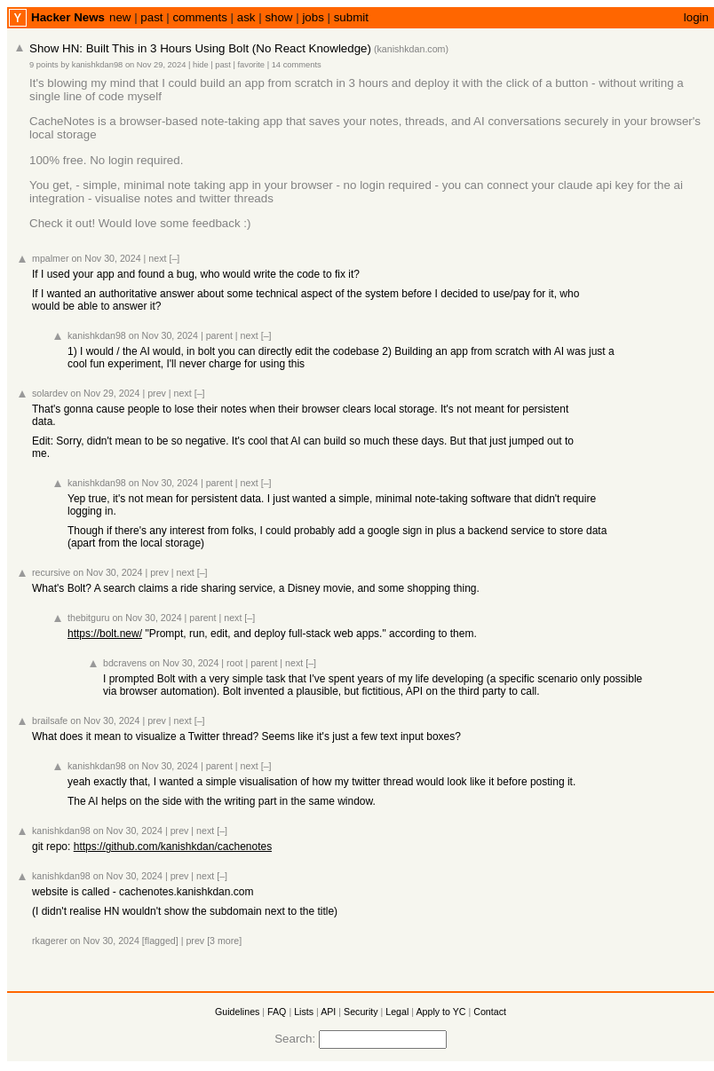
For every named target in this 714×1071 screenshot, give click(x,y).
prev (156, 393)
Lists (303, 1011)
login (696, 17)
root (234, 663)
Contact (489, 1011)
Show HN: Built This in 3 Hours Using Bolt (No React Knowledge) (200, 48)
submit (351, 17)
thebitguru (88, 617)
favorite (251, 64)
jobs (312, 17)
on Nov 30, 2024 (105, 258)
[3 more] (224, 940)
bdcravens (125, 663)
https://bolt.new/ (104, 633)
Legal (397, 1011)
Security (361, 1011)
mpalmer (50, 258)
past (151, 17)
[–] (174, 258)
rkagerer (49, 940)
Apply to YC (440, 1011)
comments (199, 17)
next (157, 258)
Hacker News (68, 17)
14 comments (296, 64)
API (328, 1011)
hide (201, 64)
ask (246, 17)
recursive (51, 572)
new (120, 17)
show (278, 17)
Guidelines (237, 1011)
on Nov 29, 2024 (155, 64)
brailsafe (49, 720)
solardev (49, 393)
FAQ (276, 1011)
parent (219, 335)
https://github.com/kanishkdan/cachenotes (173, 846)
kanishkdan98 (97, 64)
